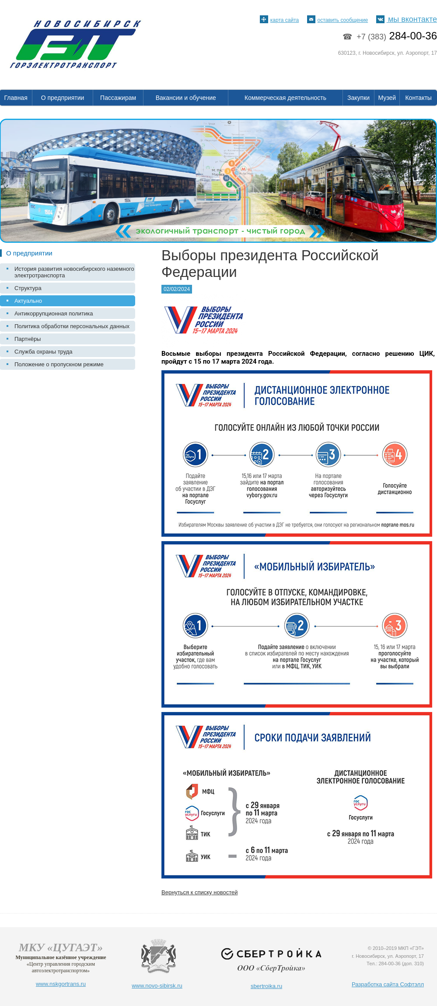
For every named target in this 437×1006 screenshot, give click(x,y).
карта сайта (279, 20)
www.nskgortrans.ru (61, 984)
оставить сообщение (337, 20)
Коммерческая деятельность (285, 97)
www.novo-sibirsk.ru (157, 985)
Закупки (358, 97)
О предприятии (62, 97)
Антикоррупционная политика (53, 313)
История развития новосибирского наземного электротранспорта (74, 272)
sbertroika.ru (266, 986)
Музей (387, 97)
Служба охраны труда (43, 351)
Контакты (418, 97)
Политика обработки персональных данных (71, 326)
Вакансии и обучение (186, 97)
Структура (28, 288)
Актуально (28, 301)
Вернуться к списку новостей (199, 892)
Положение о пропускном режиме (59, 364)
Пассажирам (118, 97)
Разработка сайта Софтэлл (388, 984)
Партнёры (27, 339)
